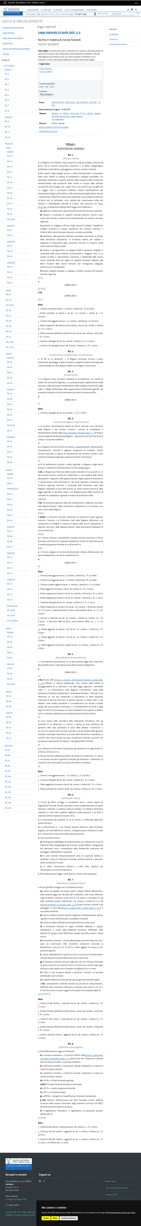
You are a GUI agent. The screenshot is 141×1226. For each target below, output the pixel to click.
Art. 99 (7, 771)
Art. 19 (9, 187)
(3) (39, 299)
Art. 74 (9, 573)
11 (39, 637)
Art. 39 (8, 326)
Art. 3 (7, 84)
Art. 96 (7, 755)
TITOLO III (8, 143)
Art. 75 (9, 583)
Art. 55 (9, 446)
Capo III (9, 353)
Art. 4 (7, 89)
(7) (42, 299)
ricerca (51, 14)
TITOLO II (8, 117)
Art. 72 (9, 562)
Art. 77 (9, 594)
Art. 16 (9, 171)
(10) (44, 498)
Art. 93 (8, 732)
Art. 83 (9, 657)
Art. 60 (9, 483)
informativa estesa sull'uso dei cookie (120, 1213)
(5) (42, 277)
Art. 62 (9, 499)
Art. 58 (9, 462)
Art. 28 (9, 251)
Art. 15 (9, 166)
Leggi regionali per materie (13, 38)
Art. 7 (7, 105)
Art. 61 (9, 494)
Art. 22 (9, 203)
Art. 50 (9, 409)
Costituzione (113, 39)
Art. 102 (8, 786)
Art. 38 (8, 320)
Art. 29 (9, 256)
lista (57, 14)
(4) (39, 277)
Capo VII (9, 712)
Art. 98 (7, 765)
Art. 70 (9, 546)
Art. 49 (9, 404)
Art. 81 (9, 647)
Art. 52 (9, 420)
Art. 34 (8, 294)
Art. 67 (9, 530)
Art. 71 (9, 557)
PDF (47, 86)
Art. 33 (9, 282)
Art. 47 (9, 393)
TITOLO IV (9, 745)
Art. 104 (8, 797)
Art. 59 (9, 478)
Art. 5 (7, 95)
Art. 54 (9, 441)
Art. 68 (9, 536)
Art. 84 (9, 668)
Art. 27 (9, 245)
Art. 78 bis (11, 610)
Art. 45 (9, 377)
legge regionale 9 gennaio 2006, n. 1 (78, 432)
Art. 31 (9, 272)
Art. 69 (9, 541)
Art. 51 (9, 414)
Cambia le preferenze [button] (68, 1218)
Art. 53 (9, 430)
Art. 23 (9, 208)
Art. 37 (8, 315)
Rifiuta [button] (55, 1218)
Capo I (8, 147)
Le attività (57, 10)
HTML (41, 86)
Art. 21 (9, 198)
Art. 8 (7, 110)
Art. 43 (9, 367)
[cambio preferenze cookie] (25, 1215)
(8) (41, 498)
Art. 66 (9, 520)
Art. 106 (8, 808)
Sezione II (10, 225)
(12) (42, 533)
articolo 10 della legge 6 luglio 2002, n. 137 (80, 908)
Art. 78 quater (12, 620)
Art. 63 (9, 504)
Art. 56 (9, 451)
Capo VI (9, 691)
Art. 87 (8, 695)
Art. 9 (7, 121)
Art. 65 (9, 515)
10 (39, 629)
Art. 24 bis (11, 219)
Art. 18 (9, 182)
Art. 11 (7, 132)
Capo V (8, 628)
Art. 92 (8, 727)
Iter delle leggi (113, 34)
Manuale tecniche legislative (118, 44)
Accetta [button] (46, 1218)
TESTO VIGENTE (45, 68)
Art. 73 (9, 567)
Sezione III (11, 241)
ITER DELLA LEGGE (48, 131)
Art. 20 (9, 192)
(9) (41, 548)
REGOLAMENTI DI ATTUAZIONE (54, 127)
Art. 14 (9, 161)
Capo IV (9, 470)
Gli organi (46, 10)
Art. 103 (8, 792)
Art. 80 (9, 641)
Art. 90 (8, 717)
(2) (42, 288)
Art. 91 (8, 722)
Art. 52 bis (11, 425)
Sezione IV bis (12, 606)
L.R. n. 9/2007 (9, 65)
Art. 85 (9, 673)
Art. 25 (9, 229)
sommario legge (67, 14)
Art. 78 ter (11, 615)
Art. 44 (9, 372)
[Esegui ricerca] (138, 13)
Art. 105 (8, 802)
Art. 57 (9, 457)
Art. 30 (9, 266)
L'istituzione (32, 10)
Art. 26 (9, 235)
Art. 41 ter (10, 347)
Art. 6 (7, 100)
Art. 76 (9, 589)
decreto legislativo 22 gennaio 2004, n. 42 (58, 904)
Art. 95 (7, 749)
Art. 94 (8, 738)
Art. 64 (9, 509)
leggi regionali (42, 14)
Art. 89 (8, 706)
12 (39, 645)
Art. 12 (7, 137)
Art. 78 (9, 599)
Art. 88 (8, 701)
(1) (39, 288)
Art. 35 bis (10, 305)
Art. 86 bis (11, 684)
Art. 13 (9, 155)
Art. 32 (9, 277)
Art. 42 (9, 361)
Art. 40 (8, 331)
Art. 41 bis (10, 342)
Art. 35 (8, 299)
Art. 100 (8, 776)
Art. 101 (8, 781)
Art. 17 (9, 177)
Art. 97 (7, 760)
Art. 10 (7, 126)
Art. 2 (7, 79)
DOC (52, 86)
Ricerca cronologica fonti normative (16, 48)
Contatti (6, 54)
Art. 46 (9, 383)
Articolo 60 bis (12, 488)
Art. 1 (7, 73)
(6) (44, 288)
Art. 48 (9, 398)
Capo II (8, 290)
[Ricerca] (123, 13)
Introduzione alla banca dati (13, 27)
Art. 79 (9, 636)
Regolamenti (8, 43)
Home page (30, 14)
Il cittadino (91, 10)
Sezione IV (11, 262)
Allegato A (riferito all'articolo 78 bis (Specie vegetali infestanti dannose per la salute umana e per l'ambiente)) (76, 116)
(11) (42, 513)
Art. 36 (8, 310)
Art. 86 (9, 678)
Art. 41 (8, 336)
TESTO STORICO (45, 71)
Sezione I (10, 151)
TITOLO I (8, 69)
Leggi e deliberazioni (74, 10)
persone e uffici (101, 14)
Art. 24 (9, 214)
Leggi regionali (8, 33)
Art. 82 (9, 652)
